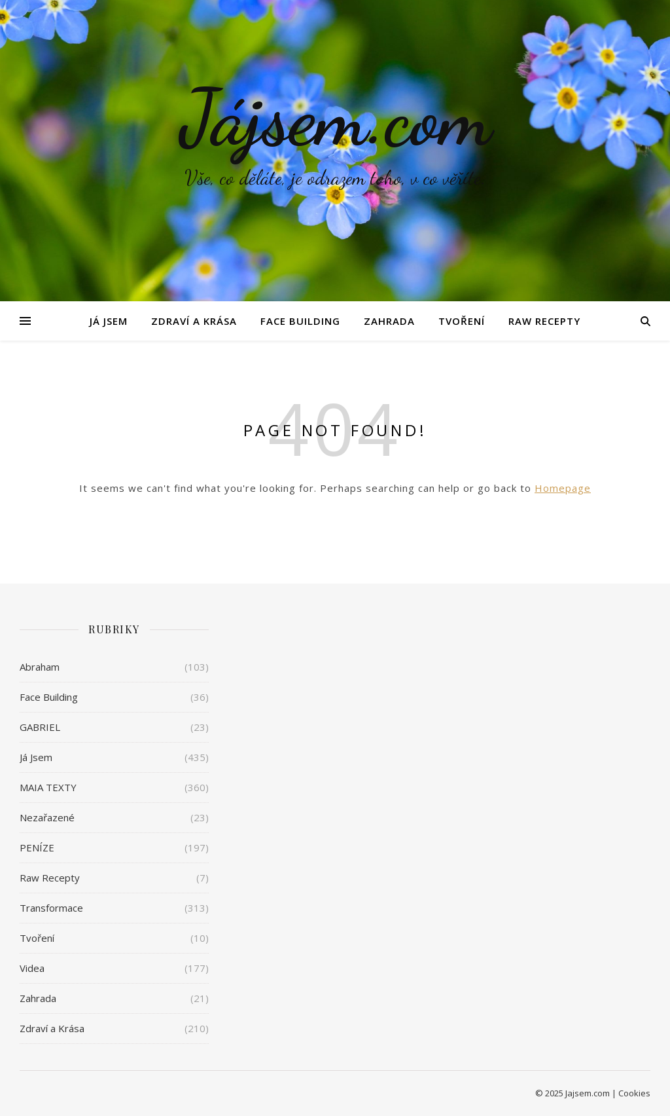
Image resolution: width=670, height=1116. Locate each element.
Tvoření (461, 320)
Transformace (51, 907)
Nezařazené (47, 817)
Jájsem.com (335, 118)
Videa (32, 968)
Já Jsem (109, 320)
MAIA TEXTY (48, 787)
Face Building (300, 320)
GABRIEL (40, 727)
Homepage (563, 487)
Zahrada (389, 320)
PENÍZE (37, 847)
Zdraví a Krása (194, 320)
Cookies (634, 1093)
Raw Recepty (544, 320)
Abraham (40, 666)
